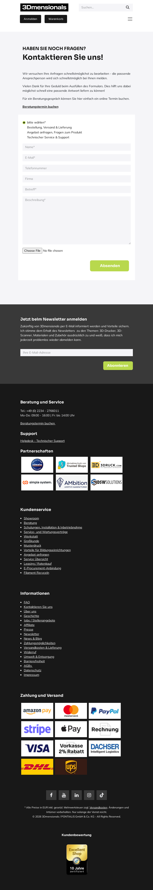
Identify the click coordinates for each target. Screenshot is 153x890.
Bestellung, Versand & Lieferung (49, 127)
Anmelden (30, 19)
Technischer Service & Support (48, 137)
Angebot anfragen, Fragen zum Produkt (54, 132)
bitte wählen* (36, 122)
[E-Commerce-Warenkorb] (56, 19)
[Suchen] (127, 7)
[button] (109, 265)
